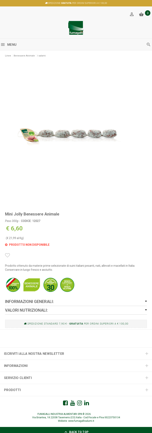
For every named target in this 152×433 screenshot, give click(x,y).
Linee (8, 55)
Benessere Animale (24, 55)
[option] (76, 132)
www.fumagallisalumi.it (81, 420)
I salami (41, 55)
